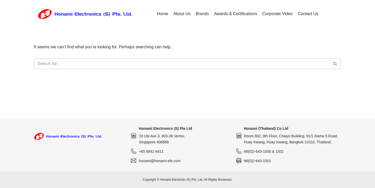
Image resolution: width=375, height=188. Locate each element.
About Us (182, 13)
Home (162, 13)
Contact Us (308, 13)
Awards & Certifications (235, 13)
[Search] (181, 63)
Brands (202, 13)
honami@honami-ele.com (159, 161)
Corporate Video (277, 13)
